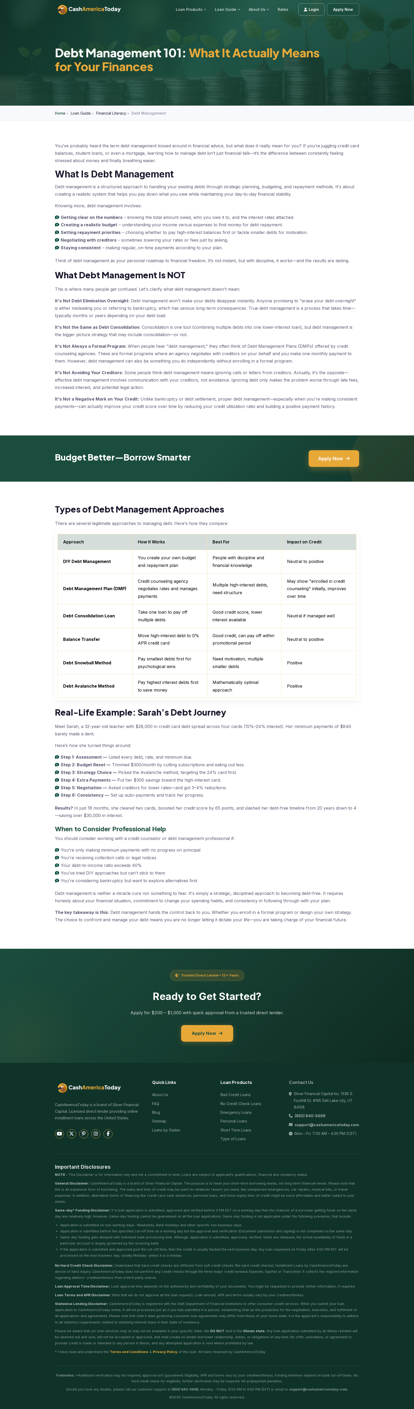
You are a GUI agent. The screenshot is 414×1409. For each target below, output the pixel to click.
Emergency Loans (236, 1112)
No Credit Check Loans (240, 1103)
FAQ (155, 1103)
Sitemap (159, 1121)
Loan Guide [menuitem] (227, 9)
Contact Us (301, 1082)
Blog (156, 1112)
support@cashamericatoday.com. (318, 1389)
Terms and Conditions (129, 1352)
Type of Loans (233, 1138)
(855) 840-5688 (310, 1116)
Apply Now (343, 9)
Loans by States (166, 1130)
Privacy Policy (165, 1352)
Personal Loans (233, 1121)
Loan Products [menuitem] (191, 9)
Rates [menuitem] (283, 9)
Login (311, 9)
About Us (259, 9)
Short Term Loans (235, 1130)
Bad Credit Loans (235, 1094)
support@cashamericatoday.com (327, 1124)
